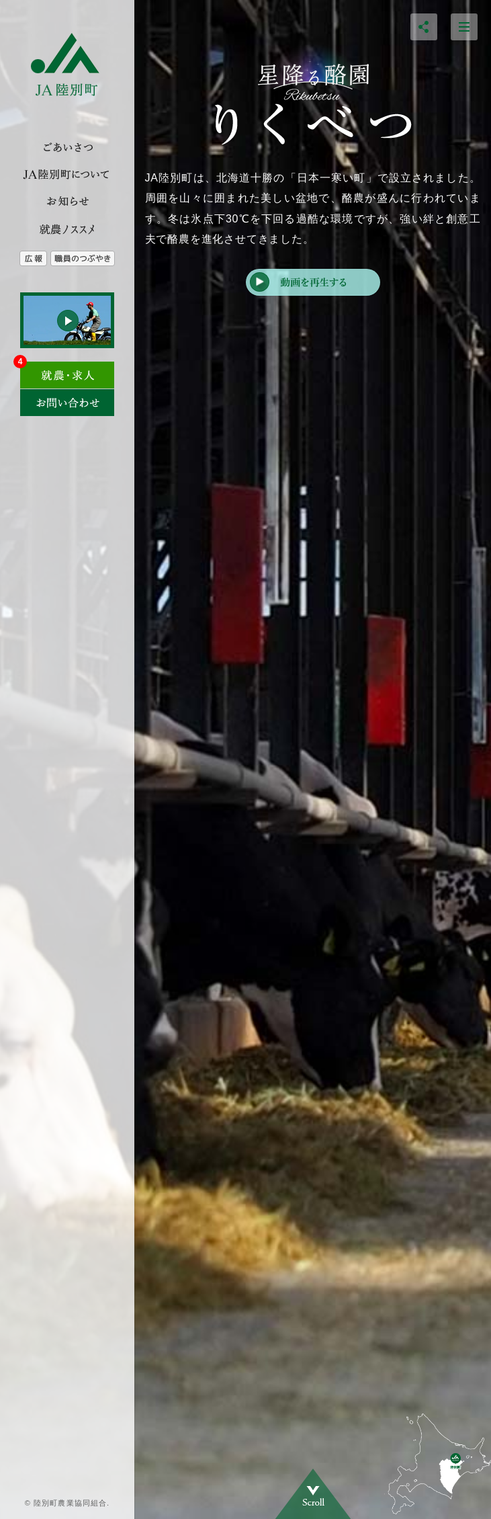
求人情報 (67, 371)
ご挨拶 (67, 147)
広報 (25, 258)
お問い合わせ (67, 402)
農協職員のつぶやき (92, 258)
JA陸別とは (67, 174)
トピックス (67, 201)
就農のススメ (67, 228)
